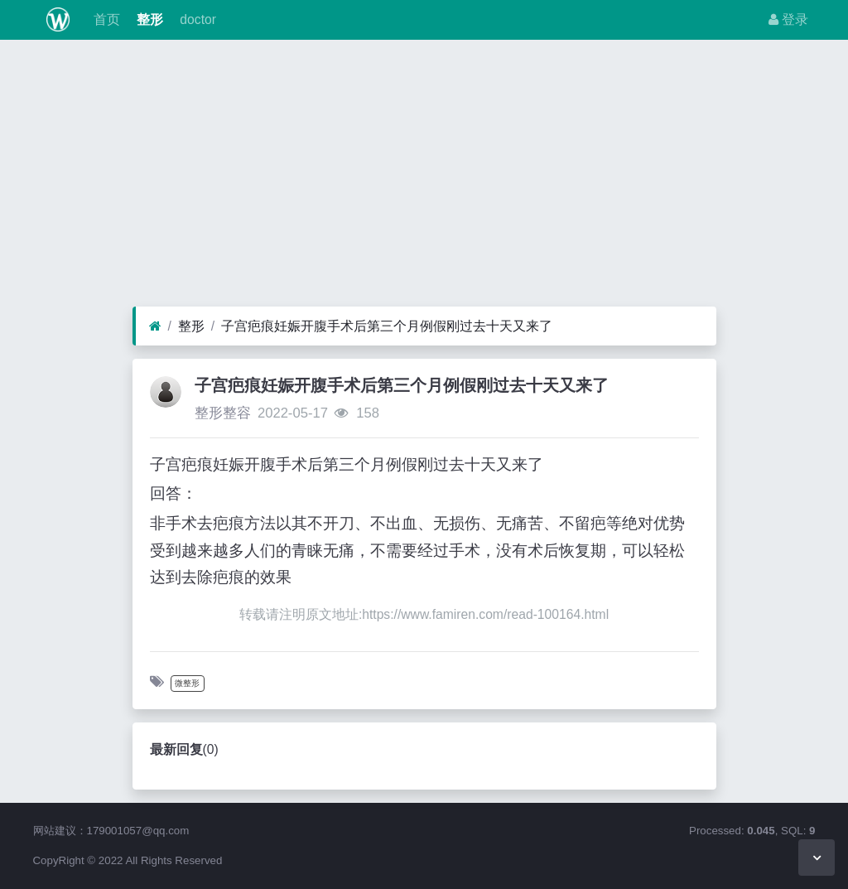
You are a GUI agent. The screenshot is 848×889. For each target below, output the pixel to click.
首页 (104, 19)
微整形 (187, 683)
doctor (196, 19)
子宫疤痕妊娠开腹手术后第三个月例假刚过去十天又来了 (386, 326)
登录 (788, 19)
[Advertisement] (424, 177)
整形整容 (223, 413)
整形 (148, 19)
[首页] (155, 326)
